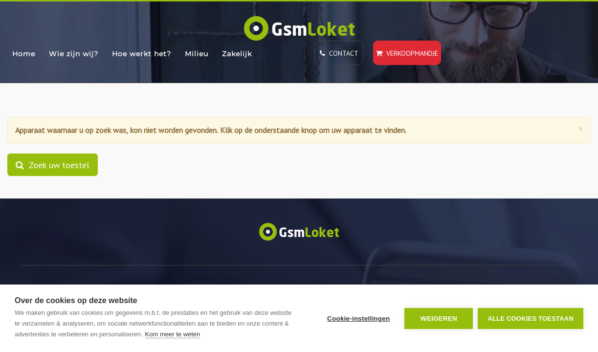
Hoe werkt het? (141, 53)
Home (23, 53)
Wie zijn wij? (73, 53)
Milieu (196, 53)
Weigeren (439, 318)
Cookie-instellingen (358, 318)
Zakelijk (237, 53)
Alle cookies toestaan (530, 318)
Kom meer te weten (172, 334)
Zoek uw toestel (52, 165)
